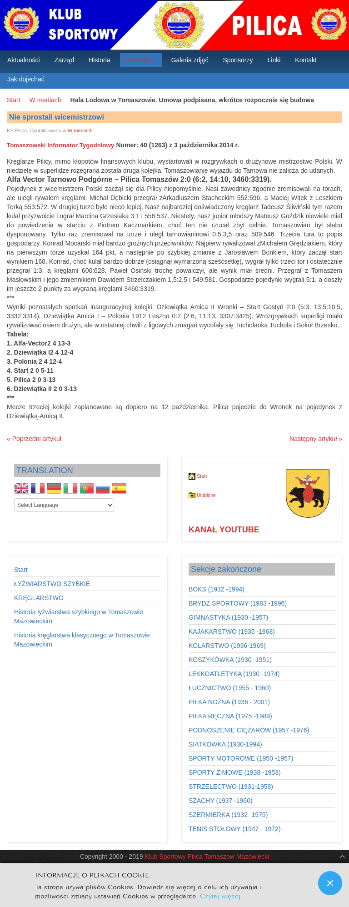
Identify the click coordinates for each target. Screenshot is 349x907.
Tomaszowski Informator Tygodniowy (60, 145)
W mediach (45, 100)
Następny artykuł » (315, 438)
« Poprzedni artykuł (34, 438)
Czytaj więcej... (223, 895)
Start (13, 100)
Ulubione (202, 495)
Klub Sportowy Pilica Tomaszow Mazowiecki (207, 856)
